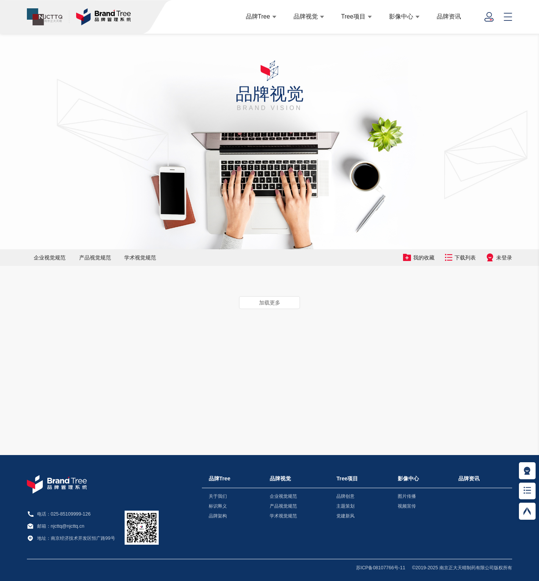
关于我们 (218, 496)
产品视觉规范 (95, 258)
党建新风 (345, 516)
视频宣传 (407, 506)
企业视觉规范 (50, 258)
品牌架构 (218, 516)
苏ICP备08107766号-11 (380, 567)
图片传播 (407, 496)
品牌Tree (258, 16)
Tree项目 (353, 16)
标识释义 (218, 506)
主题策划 (345, 506)
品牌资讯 (449, 16)
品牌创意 (345, 496)
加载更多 (269, 303)
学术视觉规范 (140, 258)
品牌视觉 (306, 16)
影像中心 (401, 16)
